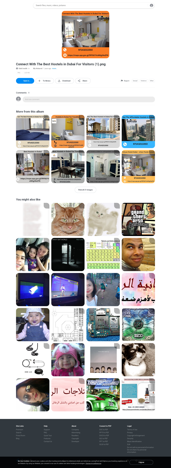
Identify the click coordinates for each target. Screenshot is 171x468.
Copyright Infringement (136, 435)
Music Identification (134, 441)
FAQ (45, 433)
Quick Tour (48, 435)
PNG (19, 73)
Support (47, 430)
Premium (19, 430)
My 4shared (36, 68)
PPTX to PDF (104, 433)
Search (18, 433)
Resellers (75, 435)
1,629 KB (27, 73)
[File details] (32, 131)
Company (75, 430)
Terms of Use (132, 430)
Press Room (20, 435)
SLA (128, 444)
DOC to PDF (103, 430)
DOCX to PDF (104, 435)
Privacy (130, 433)
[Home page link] (23, 5)
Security (130, 438)
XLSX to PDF (104, 444)
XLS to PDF (103, 438)
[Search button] (145, 5)
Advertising (76, 433)
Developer (75, 441)
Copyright (75, 438)
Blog (17, 438)
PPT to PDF (103, 441)
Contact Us (48, 441)
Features (47, 438)
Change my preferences (93, 463)
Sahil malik (21, 68)
